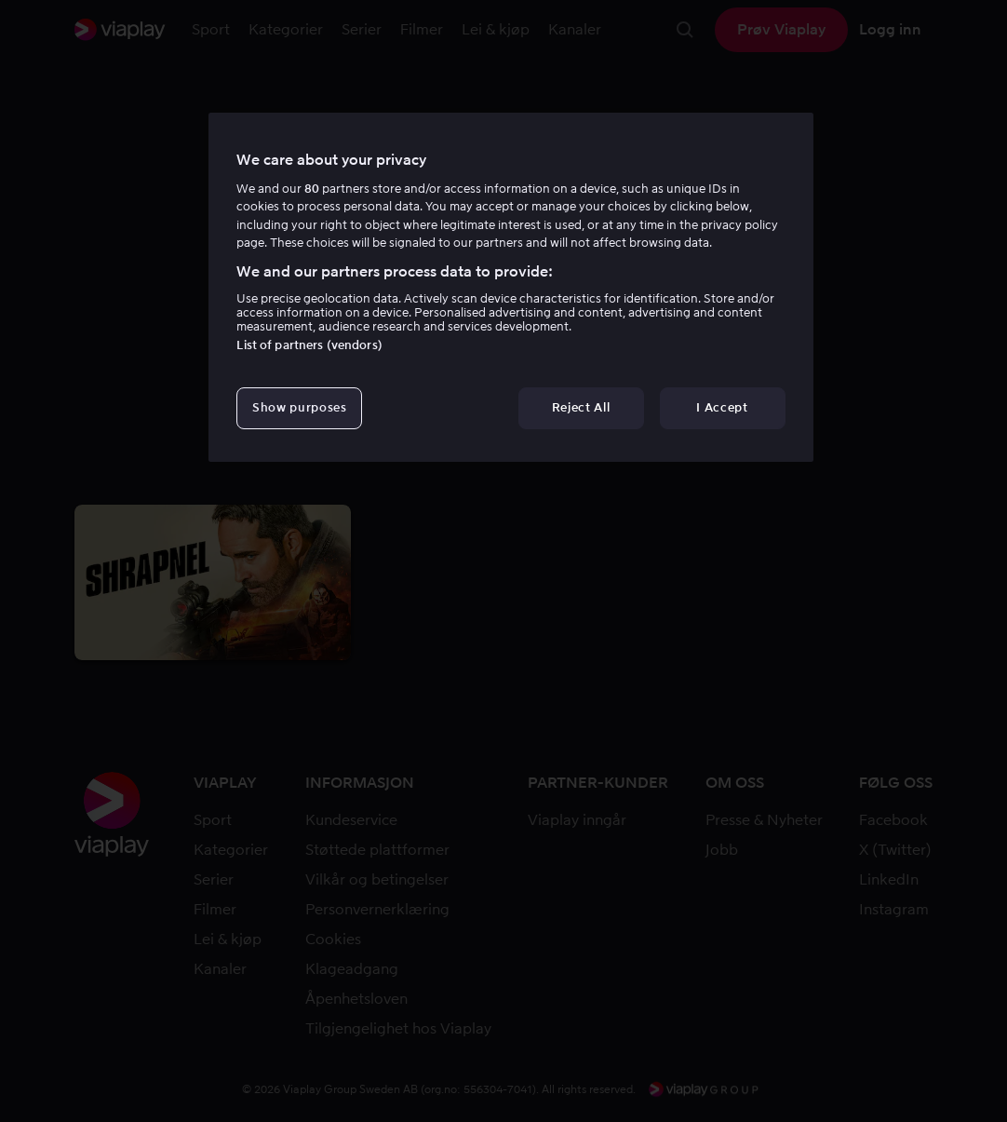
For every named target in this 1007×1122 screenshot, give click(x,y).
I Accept (721, 407)
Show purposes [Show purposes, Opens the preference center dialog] (299, 407)
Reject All (581, 407)
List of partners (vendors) (309, 345)
